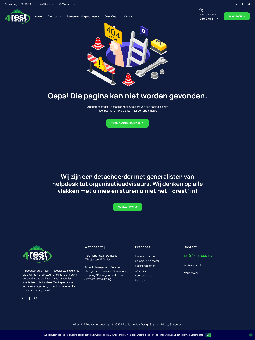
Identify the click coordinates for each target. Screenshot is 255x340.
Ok (208, 335)
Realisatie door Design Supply (140, 324)
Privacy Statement (172, 324)
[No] (251, 335)
